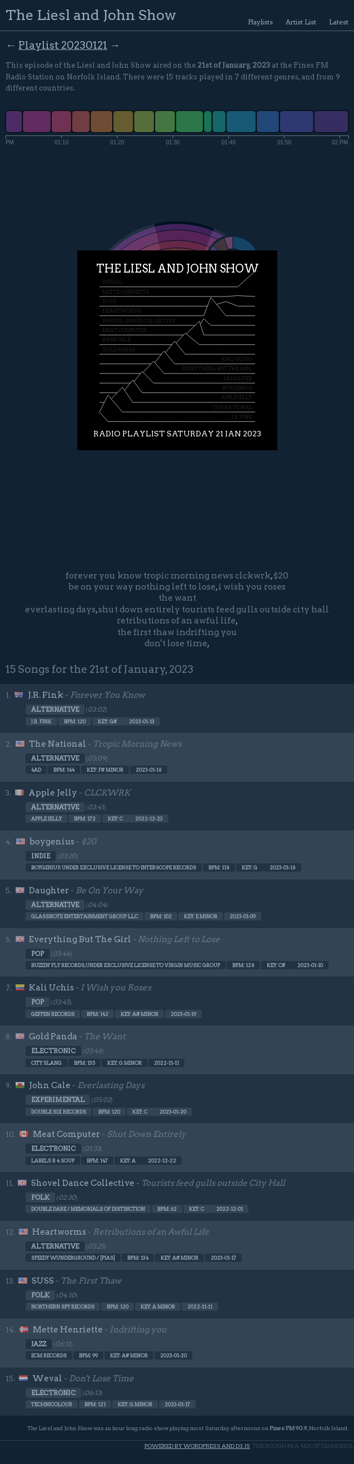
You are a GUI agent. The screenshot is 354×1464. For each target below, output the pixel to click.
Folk (40, 1197)
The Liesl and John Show (91, 14)
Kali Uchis (51, 988)
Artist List (301, 22)
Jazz (38, 1344)
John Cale (50, 1085)
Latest (338, 22)
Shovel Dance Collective (82, 1183)
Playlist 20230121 (62, 45)
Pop (37, 954)
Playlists (260, 22)
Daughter (49, 890)
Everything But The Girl (80, 939)
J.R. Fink (45, 695)
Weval (47, 1378)
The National (57, 744)
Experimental (57, 1100)
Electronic (53, 1051)
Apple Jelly (52, 793)
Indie (40, 856)
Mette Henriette (68, 1330)
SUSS (43, 1281)
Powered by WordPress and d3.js (197, 1446)
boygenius (51, 842)
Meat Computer (66, 1134)
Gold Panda (53, 1037)
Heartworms (59, 1232)
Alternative (55, 709)
